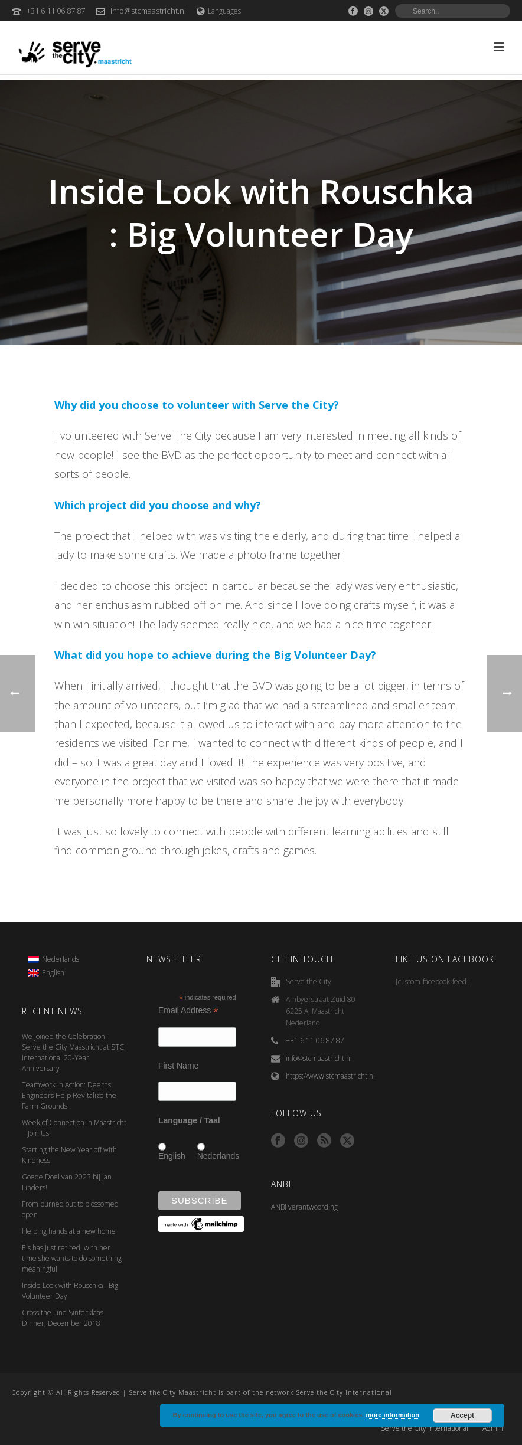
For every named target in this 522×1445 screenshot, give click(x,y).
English (171, 1156)
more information (392, 1414)
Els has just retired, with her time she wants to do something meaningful (72, 1258)
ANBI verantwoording (304, 1207)
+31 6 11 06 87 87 (56, 10)
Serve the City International (424, 1428)
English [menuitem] (53, 973)
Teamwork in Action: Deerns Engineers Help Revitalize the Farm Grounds (69, 1095)
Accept (462, 1415)
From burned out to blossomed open (70, 1209)
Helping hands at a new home (69, 1231)
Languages (219, 11)
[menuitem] (53, 959)
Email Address (188, 1010)
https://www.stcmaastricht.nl (330, 1076)
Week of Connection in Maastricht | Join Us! (74, 1128)
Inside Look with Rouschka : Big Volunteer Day (70, 1290)
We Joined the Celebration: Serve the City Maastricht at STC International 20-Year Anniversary (73, 1052)
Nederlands (218, 1156)
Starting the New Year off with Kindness (69, 1155)
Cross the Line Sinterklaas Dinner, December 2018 (62, 1318)
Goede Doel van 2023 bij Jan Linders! (67, 1182)
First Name (178, 1065)
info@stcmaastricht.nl (148, 10)
